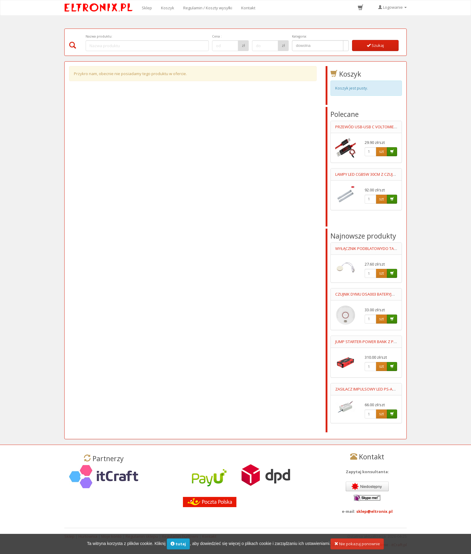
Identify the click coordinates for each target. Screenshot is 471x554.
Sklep (147, 8)
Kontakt (248, 8)
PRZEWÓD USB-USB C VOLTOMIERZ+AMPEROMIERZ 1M (384, 126)
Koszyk (167, 8)
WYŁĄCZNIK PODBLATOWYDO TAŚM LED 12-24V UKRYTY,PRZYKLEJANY (397, 248)
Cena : (217, 36)
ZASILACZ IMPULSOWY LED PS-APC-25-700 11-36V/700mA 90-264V (393, 389)
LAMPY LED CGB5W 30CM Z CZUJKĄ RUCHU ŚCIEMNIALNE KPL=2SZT (394, 174)
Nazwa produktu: (99, 36)
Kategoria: (299, 36)
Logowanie (392, 7)
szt (381, 151)
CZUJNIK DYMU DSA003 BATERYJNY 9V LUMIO (374, 294)
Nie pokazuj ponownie (357, 543)
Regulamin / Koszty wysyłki (207, 8)
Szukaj (375, 45)
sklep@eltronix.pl (374, 511)
